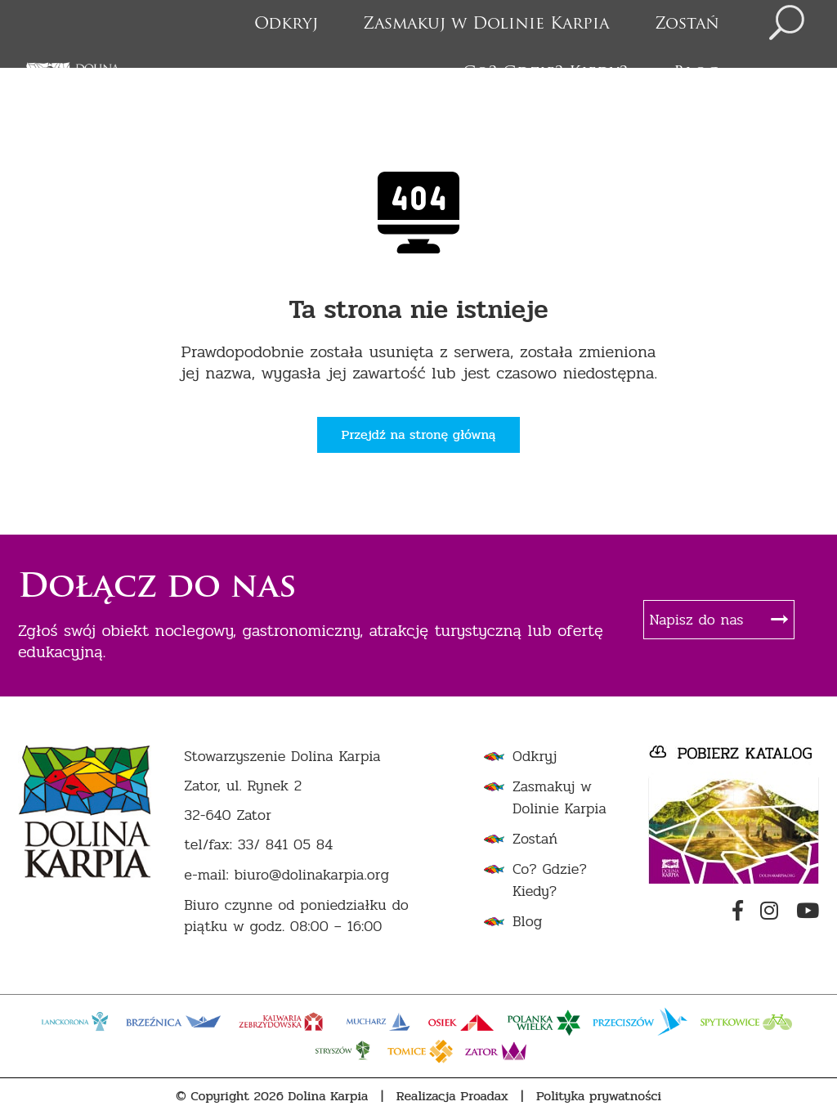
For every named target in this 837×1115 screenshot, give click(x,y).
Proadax (484, 1096)
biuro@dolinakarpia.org (312, 875)
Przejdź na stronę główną (419, 434)
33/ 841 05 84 (285, 845)
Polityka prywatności (598, 1096)
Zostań (687, 24)
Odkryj (286, 24)
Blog (696, 73)
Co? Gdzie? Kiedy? (545, 73)
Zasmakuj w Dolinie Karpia (486, 24)
